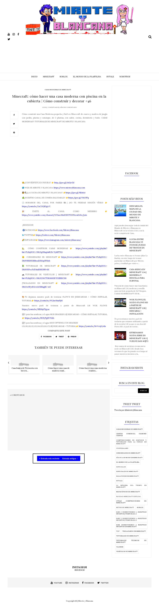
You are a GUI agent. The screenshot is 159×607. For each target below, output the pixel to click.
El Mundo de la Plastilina (127, 462)
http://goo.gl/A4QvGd (64, 186)
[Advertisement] (79, 52)
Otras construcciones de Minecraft (131, 502)
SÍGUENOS (79, 570)
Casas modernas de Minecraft (58, 90)
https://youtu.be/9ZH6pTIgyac (36, 313)
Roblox (140, 507)
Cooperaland (122, 448)
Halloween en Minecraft (127, 476)
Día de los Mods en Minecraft (129, 457)
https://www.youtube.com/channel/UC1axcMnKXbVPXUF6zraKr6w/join (54, 218)
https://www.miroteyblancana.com (69, 191)
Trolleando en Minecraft (134, 531)
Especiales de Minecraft (127, 471)
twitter (102, 583)
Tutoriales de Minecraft (127, 536)
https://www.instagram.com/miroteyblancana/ (59, 243)
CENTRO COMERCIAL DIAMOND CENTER (131, 434)
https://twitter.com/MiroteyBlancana (53, 238)
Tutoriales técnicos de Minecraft (131, 541)
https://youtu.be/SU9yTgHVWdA (39, 321)
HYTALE (110, 76)
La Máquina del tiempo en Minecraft (131, 486)
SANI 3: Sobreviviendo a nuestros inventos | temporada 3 (131, 519)
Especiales (121, 467)
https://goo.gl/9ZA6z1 (75, 196)
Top (118, 531)
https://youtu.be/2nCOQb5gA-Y (36, 210)
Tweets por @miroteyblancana (128, 410)
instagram (72, 583)
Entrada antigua (70, 460)
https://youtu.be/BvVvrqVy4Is (92, 330)
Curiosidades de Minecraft (128, 453)
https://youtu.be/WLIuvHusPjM (48, 304)
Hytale (119, 481)
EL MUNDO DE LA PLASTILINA (87, 76)
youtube (56, 583)
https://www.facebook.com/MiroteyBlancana (58, 233)
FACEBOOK (46, 340)
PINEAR (72, 340)
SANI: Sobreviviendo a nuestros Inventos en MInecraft (131, 525)
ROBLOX (64, 76)
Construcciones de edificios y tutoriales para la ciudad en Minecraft (131, 442)
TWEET (60, 340)
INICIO (34, 76)
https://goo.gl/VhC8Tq (78, 201)
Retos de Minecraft (125, 507)
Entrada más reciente (49, 460)
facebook (88, 583)
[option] (25, 368)
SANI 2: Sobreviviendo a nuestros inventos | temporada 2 (131, 513)
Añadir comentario (68, 111)
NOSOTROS (124, 76)
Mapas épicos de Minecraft (128, 492)
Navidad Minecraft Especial (128, 496)
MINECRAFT (48, 76)
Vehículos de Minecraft (127, 551)
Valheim (119, 547)
